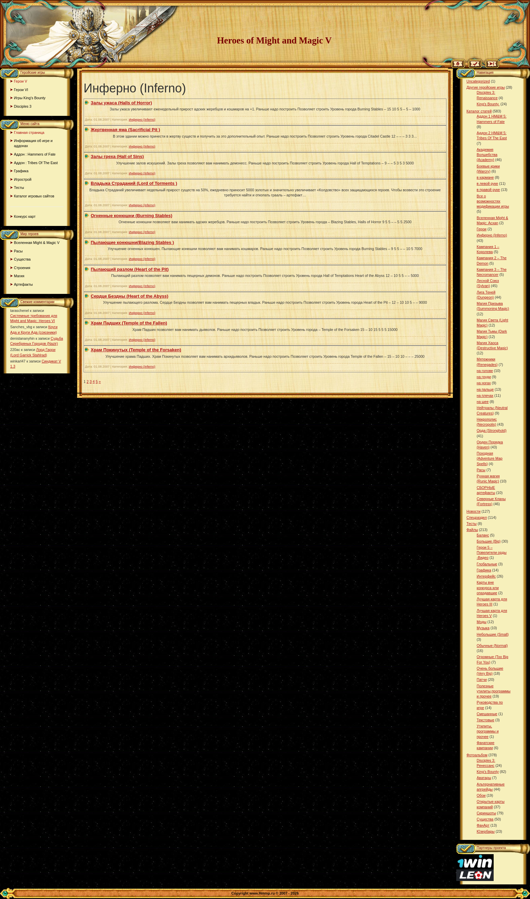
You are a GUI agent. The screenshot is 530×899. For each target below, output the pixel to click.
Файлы (472, 530)
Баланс (483, 535)
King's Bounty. (488, 104)
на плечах (485, 395)
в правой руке (488, 190)
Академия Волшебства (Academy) (487, 154)
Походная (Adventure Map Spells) (489, 458)
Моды (482, 622)
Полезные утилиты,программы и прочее (494, 691)
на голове (485, 371)
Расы (18, 251)
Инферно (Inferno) (142, 119)
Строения (22, 268)
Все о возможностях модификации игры (493, 201)
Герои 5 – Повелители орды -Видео (492, 552)
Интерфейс (486, 576)
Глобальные (487, 564)
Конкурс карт (25, 216)
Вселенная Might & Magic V (36, 243)
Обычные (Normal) (492, 646)
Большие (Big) (488, 541)
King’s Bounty (488, 772)
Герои (482, 229)
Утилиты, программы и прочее (488, 731)
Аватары (484, 778)
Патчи (482, 679)
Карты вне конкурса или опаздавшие (488, 587)
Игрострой (22, 179)
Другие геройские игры (485, 87)
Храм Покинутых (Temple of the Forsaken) (136, 349)
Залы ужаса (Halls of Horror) (121, 102)
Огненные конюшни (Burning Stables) (131, 215)
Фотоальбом (477, 755)
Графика (21, 171)
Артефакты (23, 284)
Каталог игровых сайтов (34, 196)
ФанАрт (483, 825)
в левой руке (487, 183)
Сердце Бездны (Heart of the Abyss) (129, 296)
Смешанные (487, 714)
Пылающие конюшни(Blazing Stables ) (132, 242)
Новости (473, 511)
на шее (483, 402)
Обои (481, 795)
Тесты (19, 188)
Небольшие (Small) (493, 634)
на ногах (484, 383)
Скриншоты (486, 813)
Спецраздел (476, 517)
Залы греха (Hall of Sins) (117, 156)
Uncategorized (478, 81)
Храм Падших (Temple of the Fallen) (129, 322)
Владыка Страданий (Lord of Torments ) (134, 183)
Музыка (483, 628)
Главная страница (29, 132)
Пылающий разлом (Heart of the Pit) (130, 269)
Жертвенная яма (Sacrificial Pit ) (125, 129)
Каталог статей (479, 111)
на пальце (485, 389)
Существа (22, 259)
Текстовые (485, 720)
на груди (484, 377)
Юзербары (486, 831)
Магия (19, 276)
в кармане (485, 177)
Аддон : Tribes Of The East (36, 163)
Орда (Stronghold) (492, 430)
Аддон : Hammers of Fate (35, 154)
